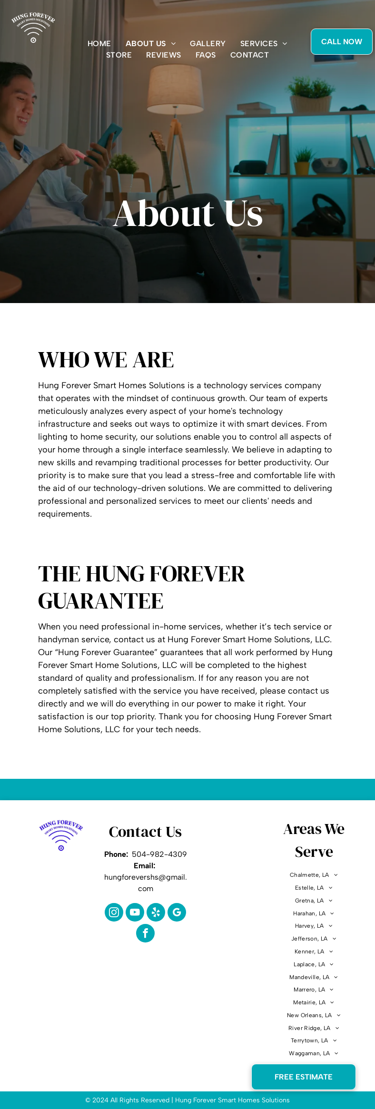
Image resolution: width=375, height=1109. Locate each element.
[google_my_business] (177, 913)
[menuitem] (99, 43)
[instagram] (114, 913)
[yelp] (156, 913)
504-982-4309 (159, 854)
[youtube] (135, 913)
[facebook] (145, 934)
